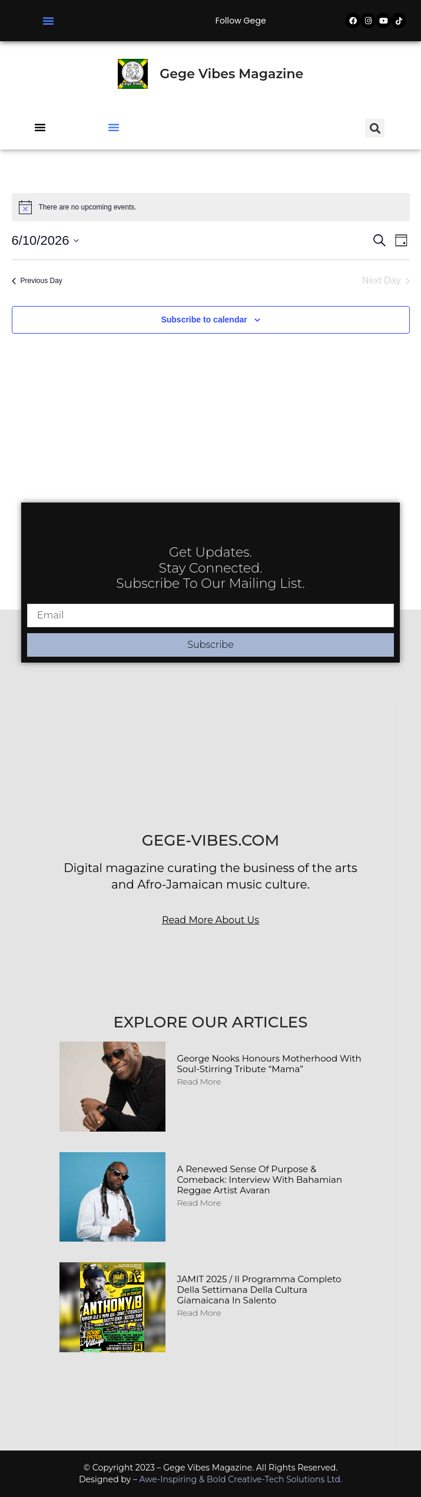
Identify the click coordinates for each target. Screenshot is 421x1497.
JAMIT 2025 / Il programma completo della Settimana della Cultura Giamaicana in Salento (259, 1289)
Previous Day (37, 281)
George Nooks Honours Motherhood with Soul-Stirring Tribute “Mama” (269, 1063)
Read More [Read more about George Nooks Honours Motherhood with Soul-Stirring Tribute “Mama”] (199, 1081)
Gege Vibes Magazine (231, 74)
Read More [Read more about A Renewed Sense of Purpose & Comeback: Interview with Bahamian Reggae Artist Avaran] (199, 1202)
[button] (48, 20)
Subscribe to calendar (204, 319)
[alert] (211, 207)
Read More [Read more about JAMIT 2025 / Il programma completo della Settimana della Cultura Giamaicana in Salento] (199, 1313)
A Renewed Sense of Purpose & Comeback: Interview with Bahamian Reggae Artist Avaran (260, 1179)
